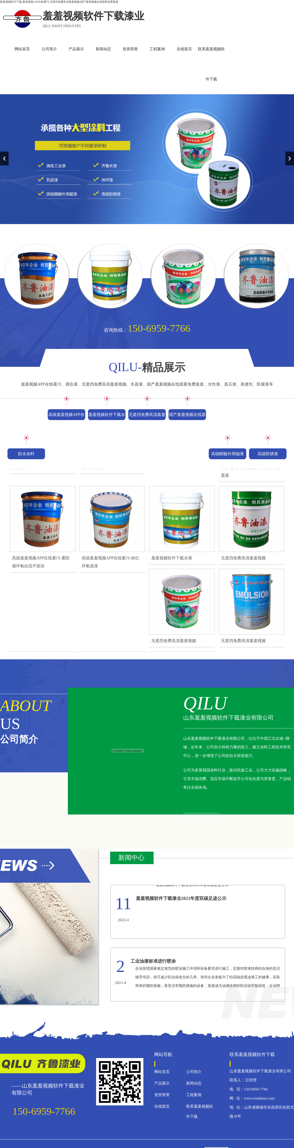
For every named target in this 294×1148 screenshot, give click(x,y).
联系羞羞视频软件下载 (211, 64)
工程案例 (157, 49)
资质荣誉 (130, 49)
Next (289, 158)
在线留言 (184, 49)
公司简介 (49, 49)
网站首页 (22, 49)
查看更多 (201, 818)
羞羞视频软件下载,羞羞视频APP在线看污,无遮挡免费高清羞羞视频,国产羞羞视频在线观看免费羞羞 (59, 1)
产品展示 (76, 49)
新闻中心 (131, 857)
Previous (4, 158)
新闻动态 (103, 49)
